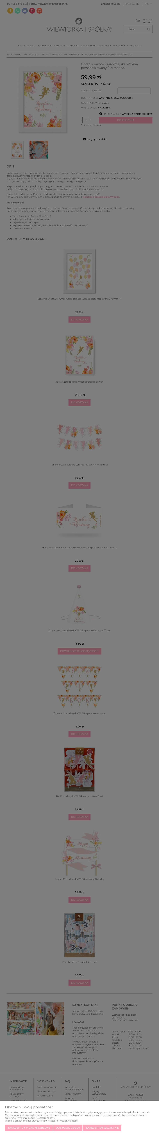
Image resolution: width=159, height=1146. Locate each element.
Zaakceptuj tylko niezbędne (28, 1127)
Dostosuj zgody (68, 1127)
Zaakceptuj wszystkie (102, 1127)
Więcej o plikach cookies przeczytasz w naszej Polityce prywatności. (41, 1120)
